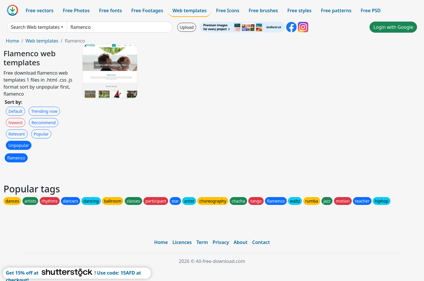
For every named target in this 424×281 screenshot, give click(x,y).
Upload (186, 27)
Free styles (299, 10)
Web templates (190, 10)
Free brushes (263, 10)
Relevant (16, 134)
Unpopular (18, 145)
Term (202, 242)
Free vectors (39, 10)
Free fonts (110, 10)
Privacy (221, 242)
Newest (15, 122)
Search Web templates (35, 27)
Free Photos (76, 10)
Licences (182, 242)
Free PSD (371, 10)
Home (12, 41)
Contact (261, 242)
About (240, 242)
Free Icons (227, 10)
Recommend (43, 122)
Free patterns (336, 10)
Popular (41, 134)
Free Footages (147, 10)
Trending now (44, 111)
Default (15, 111)
